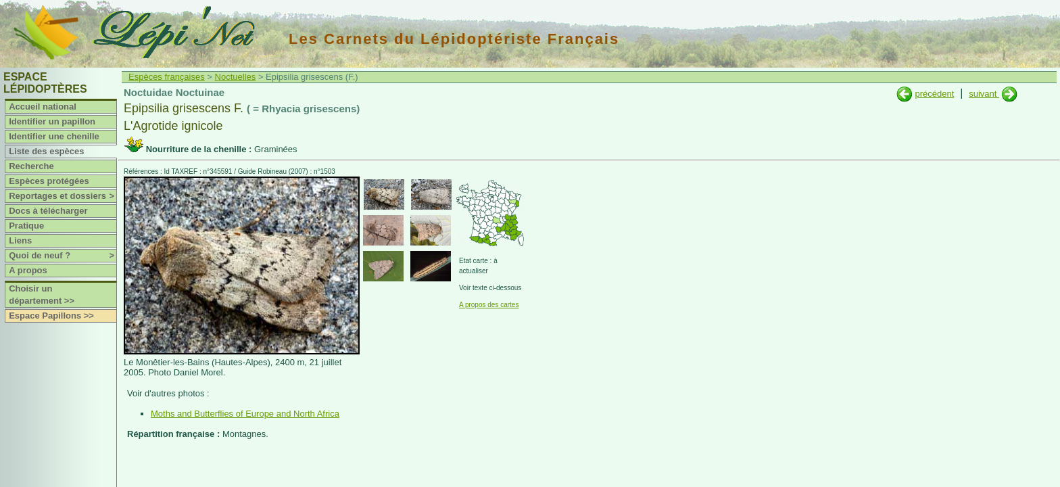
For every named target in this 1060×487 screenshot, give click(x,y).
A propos (28, 270)
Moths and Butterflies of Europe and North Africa (245, 414)
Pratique (26, 226)
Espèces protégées (49, 181)
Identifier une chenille (54, 136)
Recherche (31, 166)
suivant (984, 94)
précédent (934, 94)
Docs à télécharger (48, 211)
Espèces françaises (166, 77)
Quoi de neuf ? (62, 256)
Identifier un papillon (52, 121)
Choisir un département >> (41, 294)
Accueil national (42, 106)
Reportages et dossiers (62, 196)
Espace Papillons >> (51, 315)
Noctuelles (235, 77)
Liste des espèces (46, 151)
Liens (20, 240)
